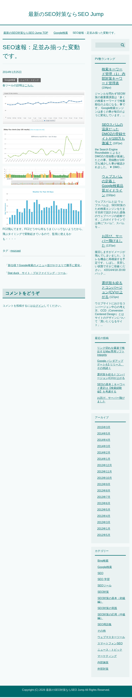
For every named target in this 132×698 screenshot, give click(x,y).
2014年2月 (103, 453)
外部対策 (102, 669)
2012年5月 (103, 535)
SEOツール (104, 586)
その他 (101, 631)
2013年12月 (104, 466)
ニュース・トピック (29, 81)
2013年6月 (103, 504)
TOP (25, 33)
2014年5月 (103, 434)
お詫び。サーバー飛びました (112, 241)
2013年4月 (103, 516)
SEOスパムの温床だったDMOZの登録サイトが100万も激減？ (114, 135)
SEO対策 (103, 592)
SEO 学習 (103, 580)
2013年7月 (103, 497)
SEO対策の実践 (107, 609)
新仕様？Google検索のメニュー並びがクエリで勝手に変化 (44, 266)
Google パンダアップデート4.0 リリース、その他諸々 (110, 365)
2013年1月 (103, 529)
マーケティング (107, 657)
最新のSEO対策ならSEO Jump (66, 14)
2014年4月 (103, 440)
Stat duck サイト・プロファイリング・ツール (37, 273)
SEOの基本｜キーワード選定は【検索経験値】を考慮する (111, 389)
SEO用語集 (104, 625)
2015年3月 (103, 428)
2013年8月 (103, 491)
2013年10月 (104, 478)
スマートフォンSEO (110, 644)
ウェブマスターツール (111, 637)
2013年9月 (103, 485)
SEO (100, 574)
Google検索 (9, 81)
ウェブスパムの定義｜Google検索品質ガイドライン (112, 186)
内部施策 (102, 663)
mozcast (15, 251)
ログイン (38, 306)
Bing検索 (102, 561)
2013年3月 (103, 523)
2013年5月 (103, 510)
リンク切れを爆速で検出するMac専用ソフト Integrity (111, 352)
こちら (29, 86)
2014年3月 (103, 447)
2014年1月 (103, 459)
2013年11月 (104, 472)
